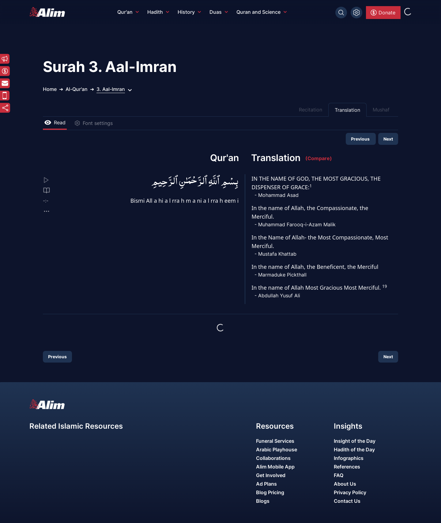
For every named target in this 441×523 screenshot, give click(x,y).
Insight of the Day (354, 441)
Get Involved (270, 475)
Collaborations (273, 458)
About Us (345, 484)
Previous (361, 138)
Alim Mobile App (275, 467)
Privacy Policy (350, 492)
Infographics (349, 458)
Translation (347, 110)
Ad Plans (266, 484)
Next (388, 138)
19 (384, 286)
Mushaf (381, 110)
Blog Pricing (270, 492)
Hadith (158, 12)
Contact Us (347, 501)
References (347, 467)
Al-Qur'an (77, 89)
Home (50, 89)
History (189, 12)
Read (55, 122)
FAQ (338, 475)
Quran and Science (261, 12)
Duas (218, 12)
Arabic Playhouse (276, 449)
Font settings (93, 123)
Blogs (263, 501)
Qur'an (128, 12)
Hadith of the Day (354, 449)
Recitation (310, 110)
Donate (382, 12)
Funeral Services (275, 441)
